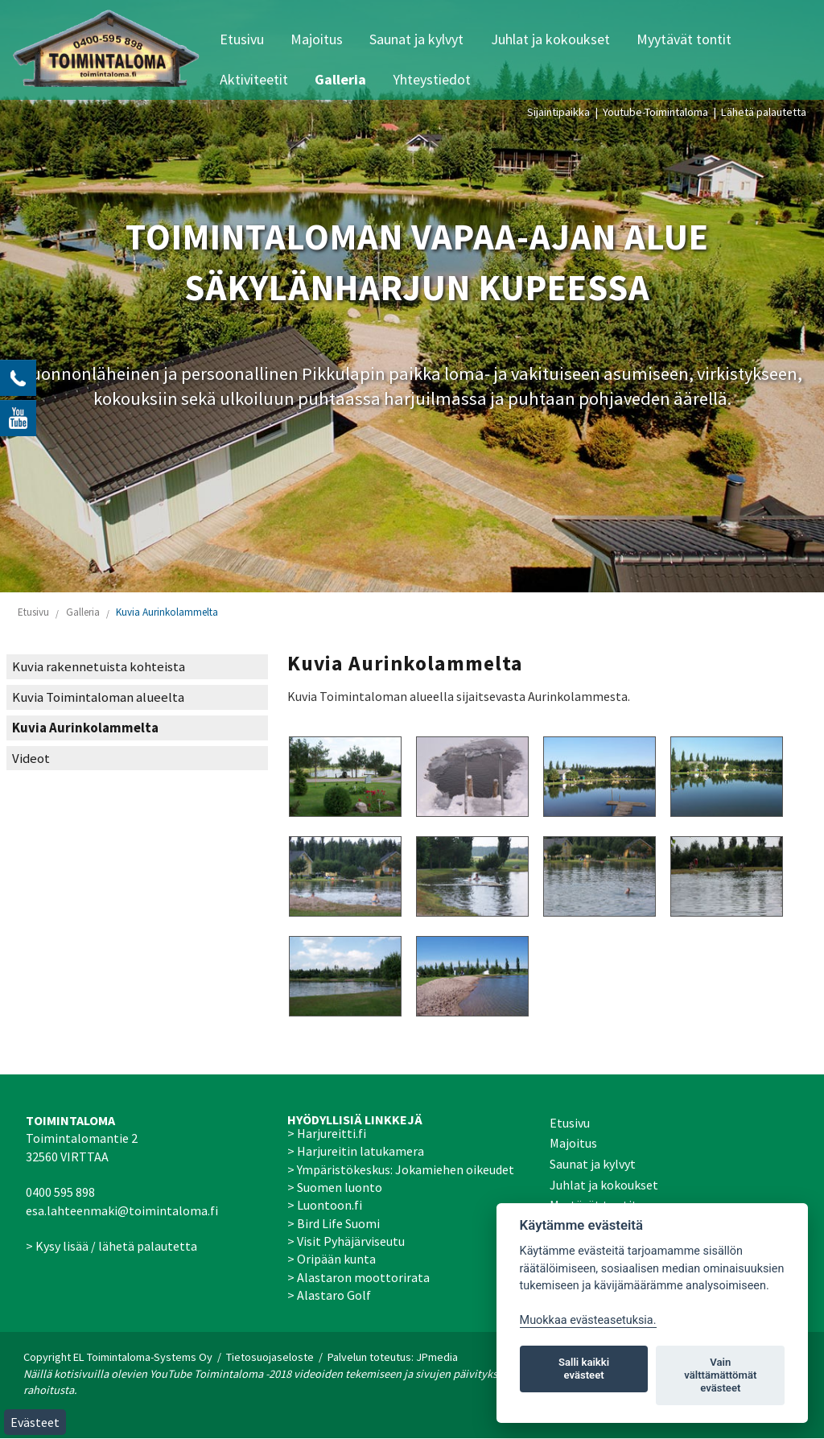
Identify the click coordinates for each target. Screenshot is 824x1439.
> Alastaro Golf (329, 1295)
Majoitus (316, 39)
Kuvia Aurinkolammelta (167, 612)
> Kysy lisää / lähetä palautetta (111, 1246)
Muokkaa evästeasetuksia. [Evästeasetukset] (588, 1320)
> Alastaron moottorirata (358, 1277)
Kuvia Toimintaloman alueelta (98, 697)
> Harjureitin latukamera (355, 1151)
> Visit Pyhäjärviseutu (346, 1241)
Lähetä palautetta (763, 112)
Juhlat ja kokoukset (550, 39)
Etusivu (242, 39)
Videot (31, 758)
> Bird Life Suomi (333, 1223)
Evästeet (35, 1422)
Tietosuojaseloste (270, 1357)
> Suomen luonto (334, 1187)
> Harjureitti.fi (326, 1133)
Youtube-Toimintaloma (655, 112)
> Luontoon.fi (324, 1205)
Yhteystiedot (432, 79)
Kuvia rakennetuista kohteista (98, 667)
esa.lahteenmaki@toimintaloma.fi (122, 1210)
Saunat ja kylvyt (416, 39)
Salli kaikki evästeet (583, 1368)
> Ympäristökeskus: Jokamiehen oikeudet (400, 1169)
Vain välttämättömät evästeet (720, 1375)
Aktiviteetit (254, 79)
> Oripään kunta (331, 1259)
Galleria (340, 79)
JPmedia (437, 1357)
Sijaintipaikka (558, 112)
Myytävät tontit (684, 39)
